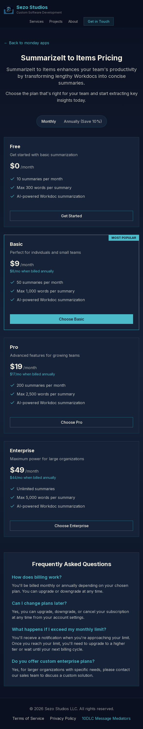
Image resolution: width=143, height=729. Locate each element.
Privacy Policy (63, 718)
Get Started (71, 215)
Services (37, 21)
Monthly (48, 121)
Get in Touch (99, 21)
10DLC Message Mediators (106, 718)
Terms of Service (28, 718)
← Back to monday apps (26, 42)
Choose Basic (71, 319)
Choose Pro (71, 422)
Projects (56, 21)
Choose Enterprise (72, 525)
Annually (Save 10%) (83, 121)
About (73, 21)
